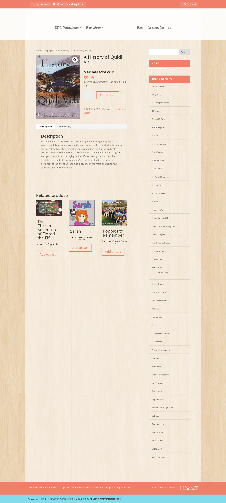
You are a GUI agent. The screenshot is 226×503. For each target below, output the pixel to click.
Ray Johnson (157, 399)
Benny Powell (158, 86)
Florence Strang (159, 144)
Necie (154, 325)
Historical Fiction (159, 193)
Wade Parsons (158, 457)
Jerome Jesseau (159, 251)
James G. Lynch (158, 234)
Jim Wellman (157, 259)
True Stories (157, 440)
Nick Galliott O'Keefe (161, 333)
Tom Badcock (158, 424)
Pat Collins (156, 366)
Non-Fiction (157, 341)
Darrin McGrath (159, 119)
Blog (139, 26)
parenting (156, 358)
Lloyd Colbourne (159, 292)
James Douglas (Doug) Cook (164, 226)
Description (45, 126)
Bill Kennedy (163, 272)
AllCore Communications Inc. (105, 498)
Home (39, 50)
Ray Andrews (157, 383)
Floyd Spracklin (158, 152)
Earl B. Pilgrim (158, 127)
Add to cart (108, 95)
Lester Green (158, 284)
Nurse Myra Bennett (161, 350)
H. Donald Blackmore (161, 177)
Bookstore (94, 26)
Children (155, 111)
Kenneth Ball (157, 267)
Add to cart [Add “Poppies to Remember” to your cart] (113, 251)
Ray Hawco (157, 391)
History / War (158, 210)
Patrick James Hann (160, 374)
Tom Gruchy (157, 432)
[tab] (45, 126)
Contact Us (154, 26)
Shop (46, 50)
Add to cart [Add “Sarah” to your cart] (80, 248)
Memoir (155, 308)
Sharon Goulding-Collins (162, 407)
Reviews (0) (65, 126)
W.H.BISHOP (157, 449)
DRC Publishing (68, 26)
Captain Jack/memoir (161, 102)
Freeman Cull (158, 160)
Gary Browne (158, 168)
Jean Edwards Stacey (59, 50)
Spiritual (155, 416)
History (155, 201)
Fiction (155, 135)
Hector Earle (157, 185)
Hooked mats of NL (160, 218)
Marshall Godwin (159, 300)
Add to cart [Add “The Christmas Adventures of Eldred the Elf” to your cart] (48, 254)
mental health (158, 317)
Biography (156, 94)
